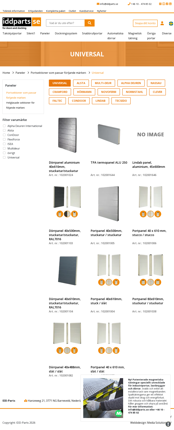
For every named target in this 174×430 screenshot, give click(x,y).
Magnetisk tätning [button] (135, 36)
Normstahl (134, 92)
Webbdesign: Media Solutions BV (150, 422)
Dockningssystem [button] (66, 33)
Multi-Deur (103, 83)
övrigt (11, 153)
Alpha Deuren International (25, 126)
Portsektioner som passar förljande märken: (58, 73)
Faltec (57, 101)
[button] (162, 25)
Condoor (79, 101)
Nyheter (101, 11)
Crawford (60, 92)
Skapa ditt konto (145, 23)
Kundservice (86, 11)
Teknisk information (14, 11)
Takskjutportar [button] (12, 33)
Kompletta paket (55, 11)
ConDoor (13, 135)
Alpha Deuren (131, 83)
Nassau (156, 83)
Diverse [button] (166, 33)
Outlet (72, 11)
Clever (157, 92)
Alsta (11, 130)
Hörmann (84, 92)
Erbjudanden (35, 11)
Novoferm (108, 92)
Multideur (14, 148)
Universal (98, 73)
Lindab (100, 101)
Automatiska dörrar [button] (115, 36)
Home (6, 73)
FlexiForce (14, 139)
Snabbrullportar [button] (92, 33)
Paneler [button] (45, 33)
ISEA (10, 144)
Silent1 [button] (31, 33)
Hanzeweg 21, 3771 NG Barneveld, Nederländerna (57, 400)
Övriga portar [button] (151, 36)
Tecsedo (121, 101)
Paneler (20, 73)
